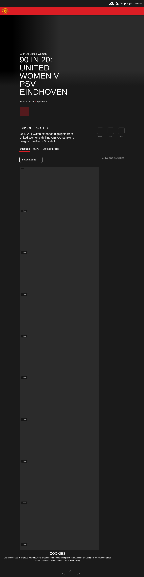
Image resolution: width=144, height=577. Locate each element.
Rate (110, 136)
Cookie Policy (74, 560)
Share (121, 136)
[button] (14, 11)
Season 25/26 (31, 159)
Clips (36, 149)
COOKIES (57, 553)
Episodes (24, 149)
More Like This (51, 149)
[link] (121, 131)
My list (100, 136)
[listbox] (30, 160)
